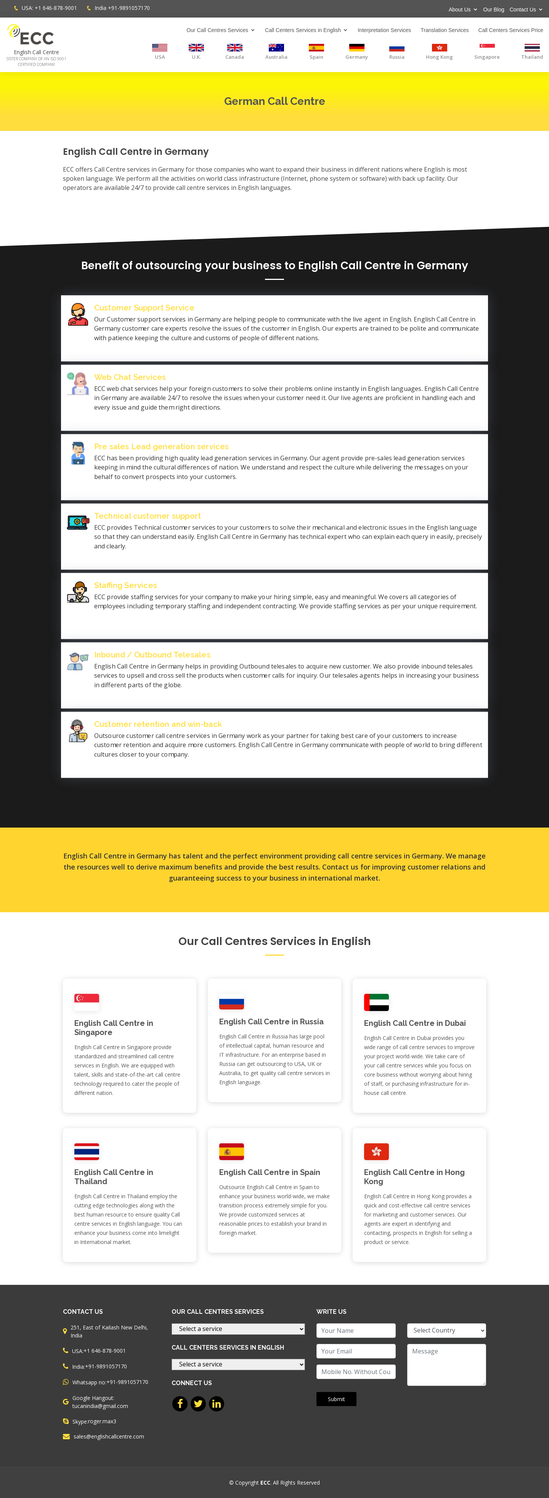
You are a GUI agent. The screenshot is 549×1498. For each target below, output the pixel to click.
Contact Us (523, 9)
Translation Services (445, 30)
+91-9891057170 (129, 7)
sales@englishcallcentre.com (109, 1436)
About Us (460, 9)
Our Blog (493, 9)
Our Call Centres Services (217, 30)
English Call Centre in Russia (271, 1021)
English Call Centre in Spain (269, 1172)
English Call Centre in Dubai (415, 1023)
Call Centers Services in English (303, 30)
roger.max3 (102, 1421)
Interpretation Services (384, 30)
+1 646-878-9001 (56, 7)
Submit (336, 1399)
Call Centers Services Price (510, 30)
